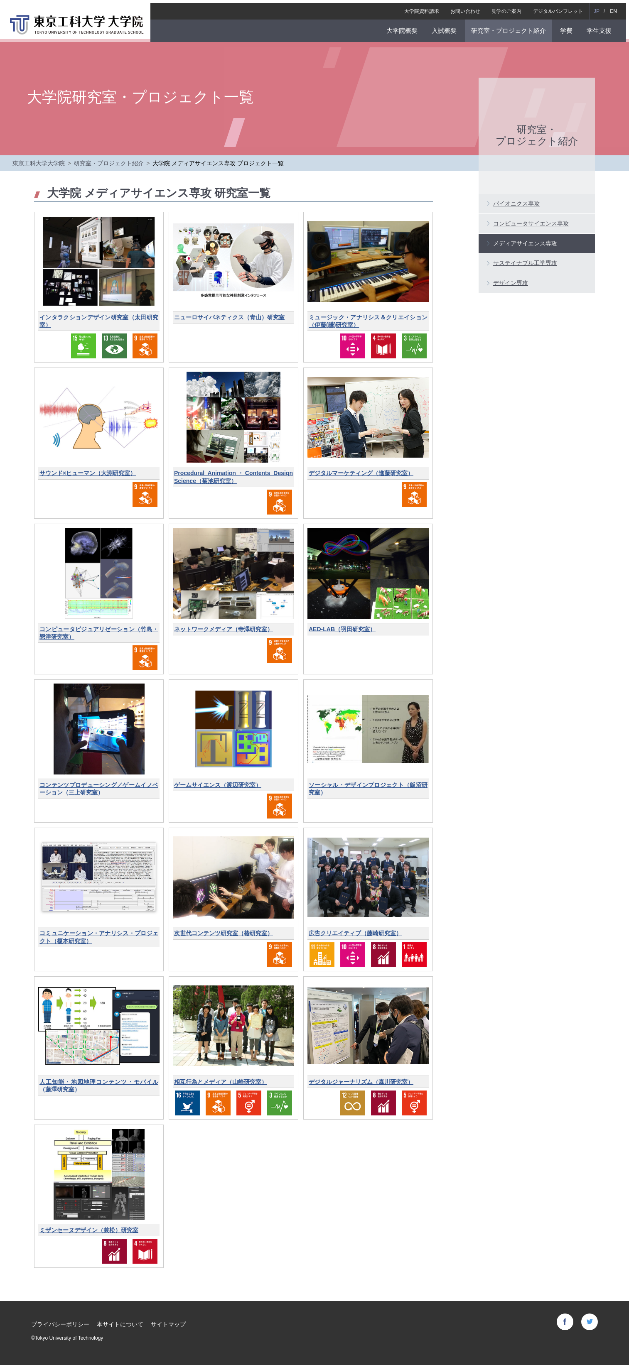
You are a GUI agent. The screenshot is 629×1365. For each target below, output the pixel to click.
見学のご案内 (509, 8)
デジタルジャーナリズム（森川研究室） (361, 1081)
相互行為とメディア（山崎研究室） (220, 1081)
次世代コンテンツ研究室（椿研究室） (223, 933)
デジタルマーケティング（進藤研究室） (361, 473)
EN (616, 8)
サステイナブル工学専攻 (525, 263)
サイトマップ (168, 1324)
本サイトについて (120, 1324)
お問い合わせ (468, 8)
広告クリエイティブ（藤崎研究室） (355, 933)
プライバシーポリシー (60, 1324)
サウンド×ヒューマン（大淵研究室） (87, 473)
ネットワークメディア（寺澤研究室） (223, 629)
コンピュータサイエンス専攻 (531, 223)
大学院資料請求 (424, 8)
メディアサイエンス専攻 (525, 243)
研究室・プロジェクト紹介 (511, 27)
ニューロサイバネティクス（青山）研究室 (229, 317)
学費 (569, 27)
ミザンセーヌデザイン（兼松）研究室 (88, 1230)
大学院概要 (404, 27)
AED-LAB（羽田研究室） (342, 629)
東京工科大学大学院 (38, 163)
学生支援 (602, 27)
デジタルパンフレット (561, 8)
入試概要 (447, 27)
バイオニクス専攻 (516, 203)
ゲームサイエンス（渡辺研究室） (217, 785)
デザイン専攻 (510, 282)
